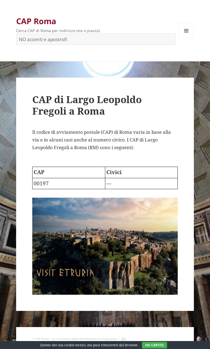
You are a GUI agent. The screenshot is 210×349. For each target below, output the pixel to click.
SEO (123, 339)
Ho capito (154, 345)
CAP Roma (36, 21)
